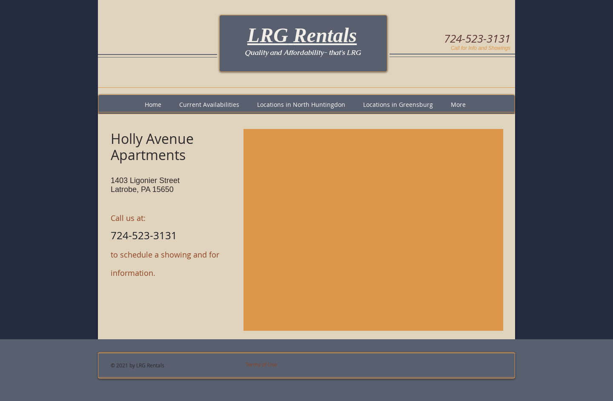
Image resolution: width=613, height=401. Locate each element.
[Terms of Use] (273, 364)
